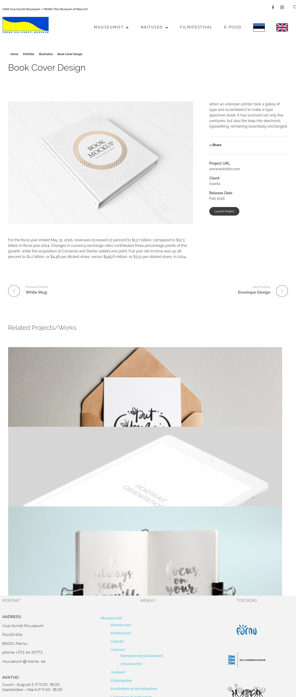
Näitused (155, 27)
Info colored (212, 404)
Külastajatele (121, 520)
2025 (124, 590)
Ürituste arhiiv (131, 504)
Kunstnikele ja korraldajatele (134, 529)
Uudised (118, 512)
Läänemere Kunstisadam (131, 537)
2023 (124, 606)
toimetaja (19, 411)
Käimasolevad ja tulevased (141, 496)
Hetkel (116, 567)
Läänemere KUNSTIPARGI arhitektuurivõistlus (156, 543)
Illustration (46, 54)
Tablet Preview (120, 404)
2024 (124, 598)
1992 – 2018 (129, 646)
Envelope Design (26, 404)
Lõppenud (119, 583)
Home (14, 54)
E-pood (233, 27)
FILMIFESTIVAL (196, 27)
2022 (124, 614)
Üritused (118, 489)
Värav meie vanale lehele (131, 551)
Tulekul (117, 575)
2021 (123, 622)
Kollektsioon (121, 473)
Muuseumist (111, 27)
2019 (123, 638)
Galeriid (117, 481)
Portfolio (28, 54)
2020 (124, 630)
